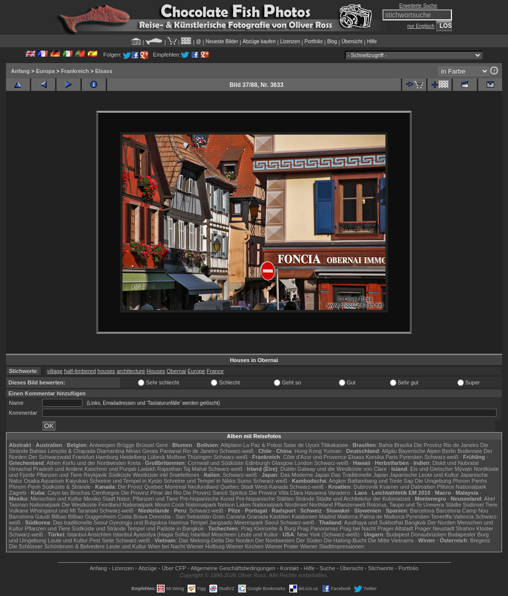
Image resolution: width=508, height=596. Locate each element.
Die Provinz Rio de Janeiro (446, 445)
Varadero (339, 493)
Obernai (176, 371)
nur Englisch (421, 26)
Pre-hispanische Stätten (265, 499)
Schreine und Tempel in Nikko (200, 481)
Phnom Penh (25, 487)
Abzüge (147, 568)
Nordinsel (296, 505)
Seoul (271, 522)
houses (106, 371)
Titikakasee (334, 445)
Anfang (20, 71)
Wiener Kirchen (244, 546)
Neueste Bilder (221, 41)
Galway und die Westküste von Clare (341, 469)
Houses (155, 371)
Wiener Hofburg (206, 546)
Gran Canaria (228, 517)
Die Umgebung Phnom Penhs (451, 481)
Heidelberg (133, 457)
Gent (162, 445)
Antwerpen (102, 445)
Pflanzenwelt (349, 505)
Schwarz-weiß (236, 451)
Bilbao (59, 517)
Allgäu (389, 451)
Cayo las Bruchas (69, 493)
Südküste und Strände (99, 528)
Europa (45, 71)
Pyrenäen (411, 457)
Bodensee (469, 451)
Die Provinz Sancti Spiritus (215, 493)
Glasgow (282, 463)
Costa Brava (133, 517)
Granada (257, 517)
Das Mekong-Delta (201, 540)
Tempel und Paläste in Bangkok (165, 528)
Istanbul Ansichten (89, 534)
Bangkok (415, 522)
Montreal (175, 487)
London (303, 463)
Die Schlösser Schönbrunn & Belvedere (57, 546)
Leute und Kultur (258, 534)
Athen (54, 463)
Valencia (463, 517)
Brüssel (145, 445)
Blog (332, 41)
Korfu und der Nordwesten (94, 463)
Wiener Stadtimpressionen (332, 546)
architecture (131, 371)
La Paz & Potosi (262, 445)
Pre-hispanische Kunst (207, 499)
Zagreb (17, 493)
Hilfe (372, 41)
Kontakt (289, 568)
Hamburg (107, 457)
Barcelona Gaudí (29, 517)
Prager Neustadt (434, 528)
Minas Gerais (142, 451)
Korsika (375, 457)
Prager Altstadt (395, 528)
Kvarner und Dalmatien (408, 487)
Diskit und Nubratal (456, 463)
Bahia (385, 445)
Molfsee (176, 457)
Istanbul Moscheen (213, 534)
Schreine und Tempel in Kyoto (126, 481)
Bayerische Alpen (419, 451)
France (215, 371)
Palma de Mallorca (381, 517)
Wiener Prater (282, 546)
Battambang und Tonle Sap (381, 481)
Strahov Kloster (474, 528)
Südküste (120, 475)
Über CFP (174, 568)
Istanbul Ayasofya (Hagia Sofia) (151, 534)
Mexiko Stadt (99, 499)
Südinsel (473, 505)
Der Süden (309, 540)
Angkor (337, 481)
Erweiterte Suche (418, 5)
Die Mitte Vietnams (391, 540)
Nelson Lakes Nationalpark (250, 505)
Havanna (315, 493)
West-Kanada (271, 487)
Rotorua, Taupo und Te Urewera (405, 505)
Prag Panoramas (317, 528)
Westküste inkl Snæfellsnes (166, 475)
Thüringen (199, 457)
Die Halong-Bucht (345, 540)
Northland (321, 505)
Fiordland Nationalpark (125, 505)
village (55, 371)
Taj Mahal (194, 469)
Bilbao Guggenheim (92, 517)
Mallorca (347, 517)
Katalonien (305, 517)
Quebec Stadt (237, 487)
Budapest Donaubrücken (416, 534)
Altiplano (231, 445)
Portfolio (314, 41)
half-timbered (80, 371)
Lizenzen (290, 41)
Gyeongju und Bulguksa (138, 522)
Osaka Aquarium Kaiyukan (56, 481)
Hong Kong (307, 451)
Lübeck (156, 457)
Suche (327, 568)
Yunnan (332, 451)
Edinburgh (257, 463)
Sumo (244, 481)
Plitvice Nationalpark (462, 487)
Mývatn (463, 469)
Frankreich (75, 71)
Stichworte (380, 568)
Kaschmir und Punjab (110, 469)
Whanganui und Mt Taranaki (64, 511)
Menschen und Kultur (56, 499)
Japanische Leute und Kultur (423, 475)
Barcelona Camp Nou (462, 511)
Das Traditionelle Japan (359, 475)
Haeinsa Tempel (188, 522)
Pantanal (170, 451)
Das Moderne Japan (304, 475)
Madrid (327, 517)
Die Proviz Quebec (141, 487)
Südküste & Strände (66, 487)
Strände (305, 499)
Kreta (133, 463)
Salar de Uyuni (301, 445)
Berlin (449, 451)
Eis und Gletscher (431, 469)
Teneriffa (441, 517)
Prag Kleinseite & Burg (268, 528)
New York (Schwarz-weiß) (328, 534)
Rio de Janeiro (200, 451)
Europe (196, 371)
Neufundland (203, 487)
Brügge (125, 445)
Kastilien (279, 517)
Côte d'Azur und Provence (315, 457)
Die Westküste (79, 505)
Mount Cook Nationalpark (185, 505)
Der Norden (442, 522)
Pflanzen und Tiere (59, 475)
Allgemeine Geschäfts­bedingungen (232, 568)
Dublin (288, 469)
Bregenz (480, 540)
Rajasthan (169, 469)
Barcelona (422, 511)
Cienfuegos (106, 493)
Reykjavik (95, 475)
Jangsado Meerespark (236, 522)
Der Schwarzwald (49, 457)
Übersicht (351, 41)
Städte (453, 505)
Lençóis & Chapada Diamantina (86, 451)
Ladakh (147, 469)
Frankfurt (83, 457)
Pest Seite (101, 540)
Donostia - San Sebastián (180, 517)
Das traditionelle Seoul (80, 522)
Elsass (104, 71)
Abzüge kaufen (259, 41)
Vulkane (18, 511)
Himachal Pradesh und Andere (46, 469)
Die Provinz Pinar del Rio (151, 493)
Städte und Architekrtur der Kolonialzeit (363, 499)
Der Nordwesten (274, 540)
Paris (391, 457)
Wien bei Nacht (166, 546)
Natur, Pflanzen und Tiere (147, 499)
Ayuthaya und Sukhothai (373, 522)
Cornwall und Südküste (216, 463)
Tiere (491, 505)
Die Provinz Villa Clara (276, 493)
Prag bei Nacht (358, 528)
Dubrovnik (366, 487)
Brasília (403, 445)
